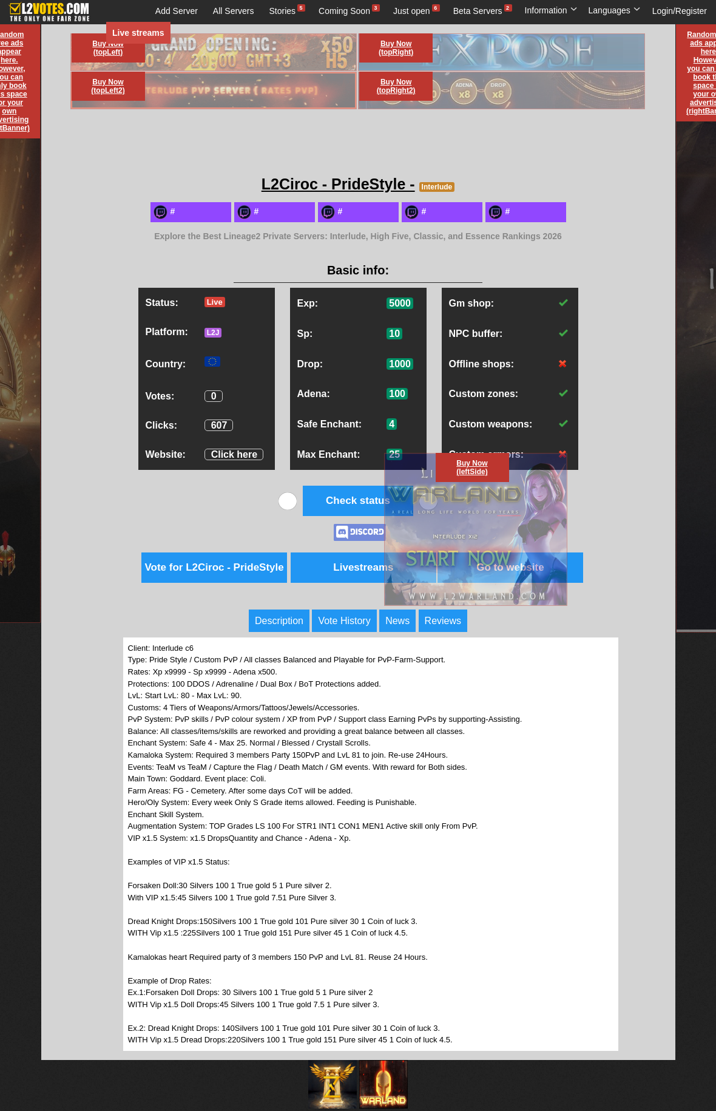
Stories (282, 11)
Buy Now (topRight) (396, 47)
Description (279, 621)
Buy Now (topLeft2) (107, 86)
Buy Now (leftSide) (471, 467)
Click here (234, 454)
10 (394, 333)
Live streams (138, 33)
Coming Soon (344, 11)
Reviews (443, 621)
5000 (400, 303)
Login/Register (679, 11)
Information (551, 10)
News (397, 621)
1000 (400, 364)
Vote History (344, 621)
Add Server (176, 11)
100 (397, 394)
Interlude (437, 187)
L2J (213, 332)
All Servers (233, 11)
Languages (615, 10)
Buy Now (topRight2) (396, 86)
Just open (411, 11)
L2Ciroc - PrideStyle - (338, 183)
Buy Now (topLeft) (107, 47)
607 (219, 425)
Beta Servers (477, 11)
